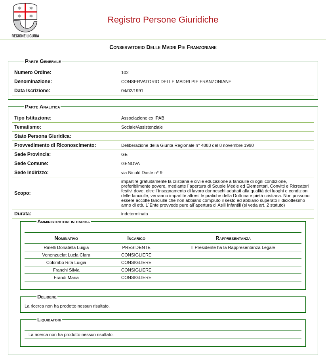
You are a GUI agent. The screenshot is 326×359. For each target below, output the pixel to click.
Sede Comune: (31, 163)
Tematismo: (27, 127)
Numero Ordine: (32, 72)
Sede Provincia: (32, 154)
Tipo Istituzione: (32, 118)
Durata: (22, 214)
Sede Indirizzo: (31, 172)
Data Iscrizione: (32, 90)
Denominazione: (33, 81)
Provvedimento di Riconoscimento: (55, 145)
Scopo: (22, 193)
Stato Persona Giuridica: (42, 136)
